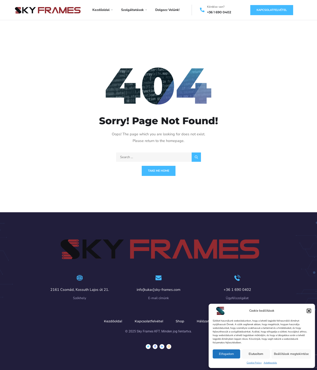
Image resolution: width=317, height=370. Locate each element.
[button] (309, 311)
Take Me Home (158, 171)
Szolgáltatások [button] (132, 10)
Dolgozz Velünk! (167, 10)
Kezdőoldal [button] (101, 10)
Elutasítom (256, 354)
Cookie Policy (254, 362)
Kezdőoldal (113, 321)
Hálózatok (205, 321)
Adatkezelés (270, 362)
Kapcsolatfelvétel (272, 10)
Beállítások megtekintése (291, 354)
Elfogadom (226, 354)
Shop (180, 321)
